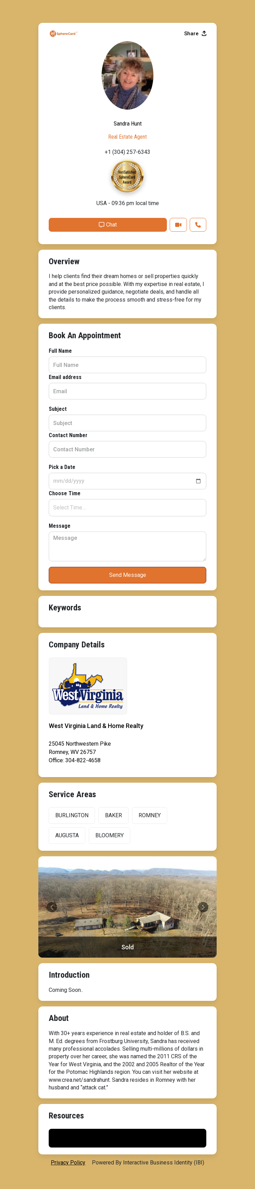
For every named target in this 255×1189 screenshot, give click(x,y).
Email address (65, 377)
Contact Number (68, 435)
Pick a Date (62, 467)
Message (59, 526)
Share (195, 33)
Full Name (60, 351)
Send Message (127, 575)
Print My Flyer (127, 1138)
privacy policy (68, 1162)
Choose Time (65, 493)
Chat (108, 224)
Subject (58, 409)
